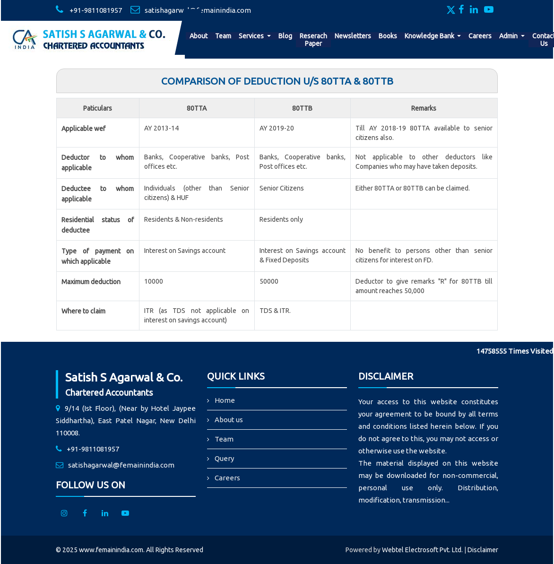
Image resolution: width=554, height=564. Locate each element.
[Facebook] (463, 10)
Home (225, 400)
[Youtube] (491, 10)
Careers (480, 36)
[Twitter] (452, 10)
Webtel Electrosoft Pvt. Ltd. (422, 550)
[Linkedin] (476, 10)
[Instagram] (64, 512)
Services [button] (252, 36)
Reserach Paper (313, 39)
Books (388, 36)
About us (229, 420)
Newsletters (353, 36)
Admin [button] (509, 36)
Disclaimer (482, 550)
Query (224, 458)
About (199, 36)
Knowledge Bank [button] (430, 36)
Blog (285, 36)
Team (223, 36)
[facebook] (84, 512)
